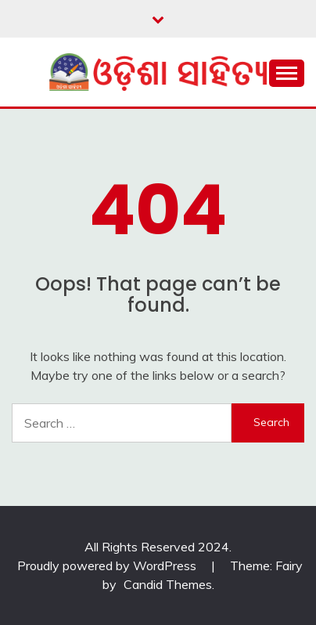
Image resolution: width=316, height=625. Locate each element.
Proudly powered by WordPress (108, 565)
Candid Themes (168, 584)
